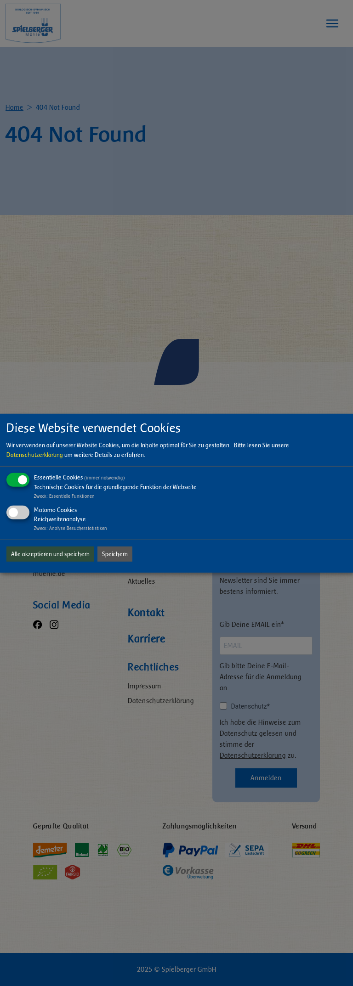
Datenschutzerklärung (34, 454)
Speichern (115, 554)
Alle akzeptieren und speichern (50, 554)
